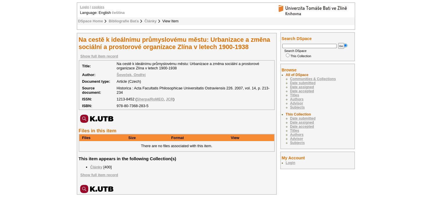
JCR (169, 99)
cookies (98, 7)
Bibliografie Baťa (124, 21)
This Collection (298, 56)
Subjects (297, 107)
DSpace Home (90, 21)
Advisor (296, 103)
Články (150, 21)
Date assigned (302, 87)
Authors (297, 99)
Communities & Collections (313, 79)
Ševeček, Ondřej (131, 75)
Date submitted (303, 83)
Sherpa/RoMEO (150, 99)
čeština (118, 12)
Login (84, 7)
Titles (294, 95)
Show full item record (99, 56)
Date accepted (302, 91)
